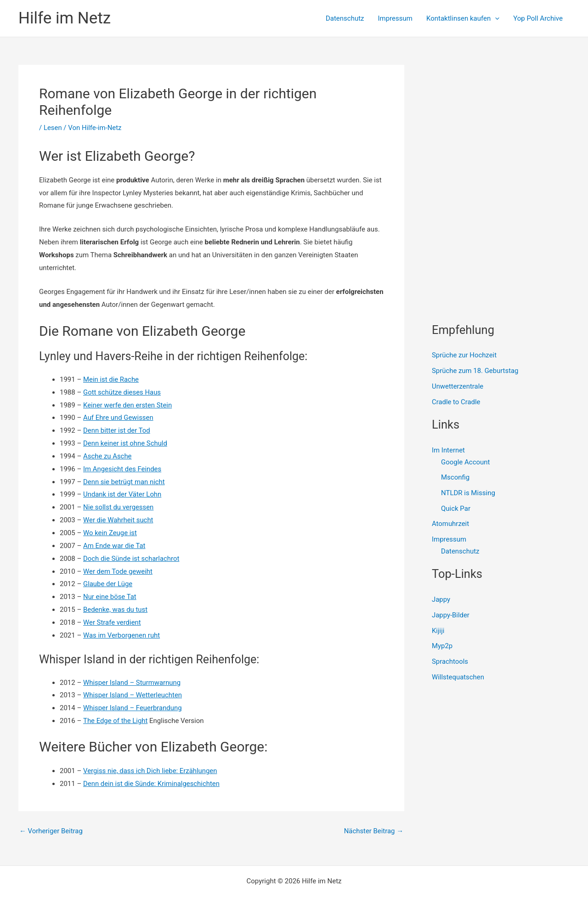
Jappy (441, 600)
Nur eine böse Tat (110, 597)
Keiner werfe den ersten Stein (128, 405)
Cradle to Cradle (456, 402)
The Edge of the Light (115, 721)
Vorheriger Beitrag (51, 831)
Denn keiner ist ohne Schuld (125, 443)
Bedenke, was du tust (115, 609)
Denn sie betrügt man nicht (124, 482)
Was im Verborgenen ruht (122, 635)
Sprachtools (450, 662)
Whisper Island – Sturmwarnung (132, 682)
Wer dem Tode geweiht (118, 571)
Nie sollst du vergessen (118, 507)
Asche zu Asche (107, 456)
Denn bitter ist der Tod (117, 430)
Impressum (395, 18)
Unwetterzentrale (458, 386)
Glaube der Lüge (108, 584)
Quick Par (455, 508)
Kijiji (438, 631)
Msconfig (455, 478)
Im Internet (448, 450)
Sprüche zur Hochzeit (464, 355)
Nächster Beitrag (373, 831)
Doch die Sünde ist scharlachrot (131, 558)
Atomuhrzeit (450, 524)
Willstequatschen (458, 677)
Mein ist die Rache (111, 379)
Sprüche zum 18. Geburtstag (475, 371)
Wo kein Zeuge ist (110, 533)
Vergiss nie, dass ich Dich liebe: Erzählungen (150, 771)
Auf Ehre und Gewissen (118, 417)
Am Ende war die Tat (114, 546)
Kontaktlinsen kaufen (462, 18)
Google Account (465, 462)
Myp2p (442, 646)
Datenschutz (345, 18)
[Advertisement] (501, 122)
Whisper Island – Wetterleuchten (133, 695)
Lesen (53, 128)
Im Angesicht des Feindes (122, 469)
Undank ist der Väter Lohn (122, 494)
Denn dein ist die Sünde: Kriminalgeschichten (151, 784)
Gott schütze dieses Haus (122, 392)
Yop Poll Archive (538, 18)
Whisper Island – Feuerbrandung (132, 708)
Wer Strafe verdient (112, 622)
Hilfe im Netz (64, 18)
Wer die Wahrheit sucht (118, 520)
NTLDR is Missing (468, 493)
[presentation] (495, 18)
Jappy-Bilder (451, 615)
